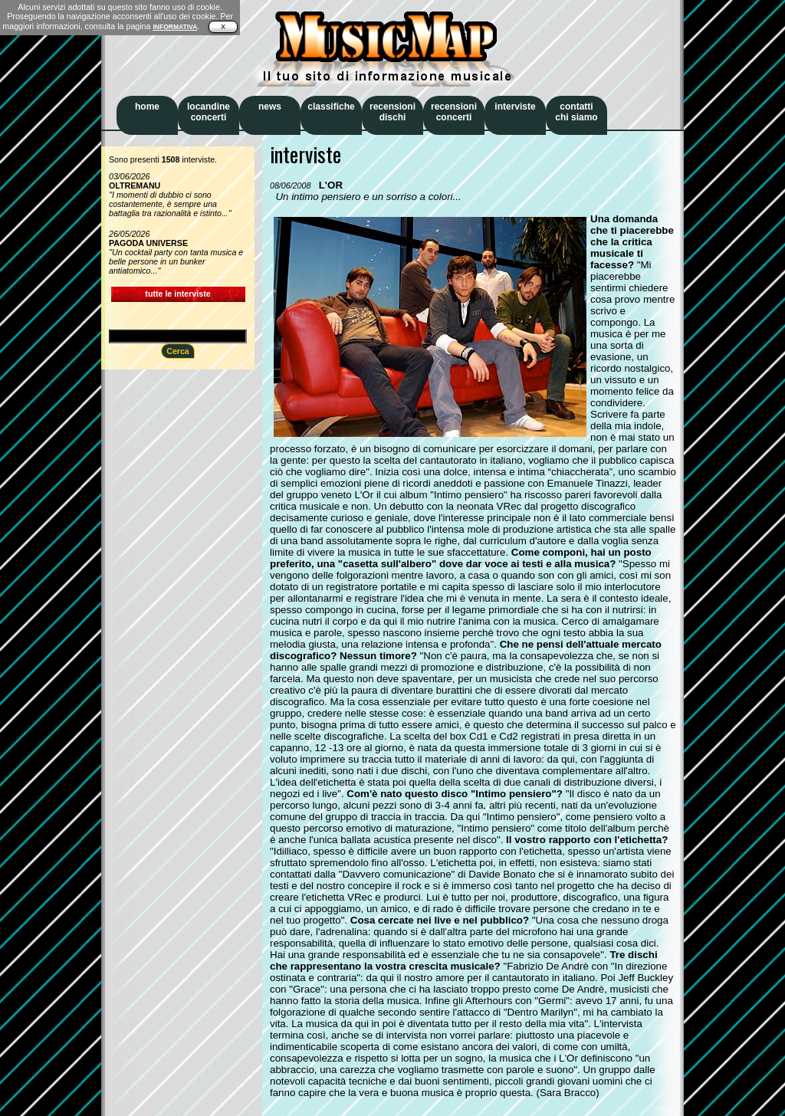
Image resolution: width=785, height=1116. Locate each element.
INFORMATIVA (175, 27)
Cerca (178, 351)
